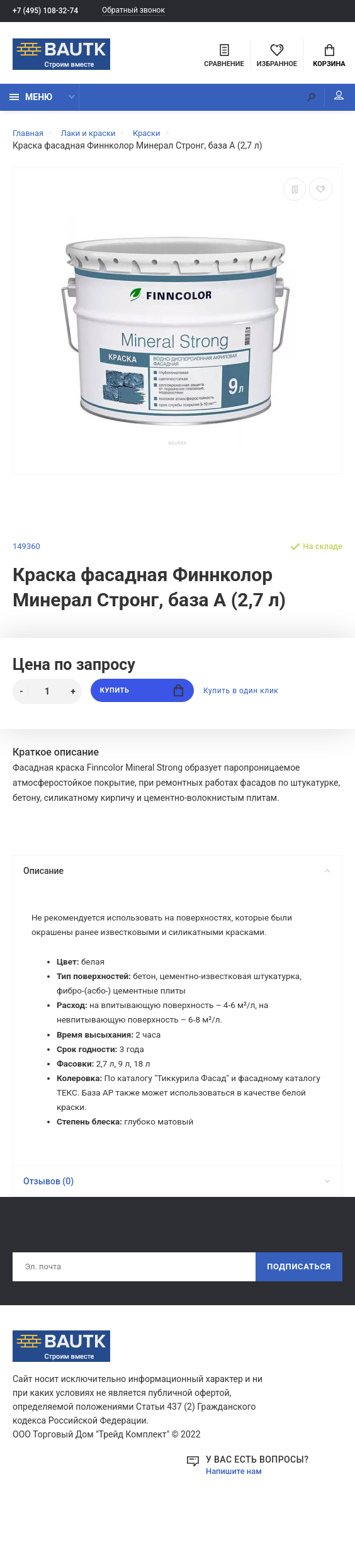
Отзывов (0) (176, 1196)
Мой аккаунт (329, 100)
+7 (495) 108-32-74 (48, 11)
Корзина (329, 57)
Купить (142, 696)
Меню (30, 102)
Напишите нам (236, 1488)
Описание (176, 876)
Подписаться (295, 1283)
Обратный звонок (144, 11)
